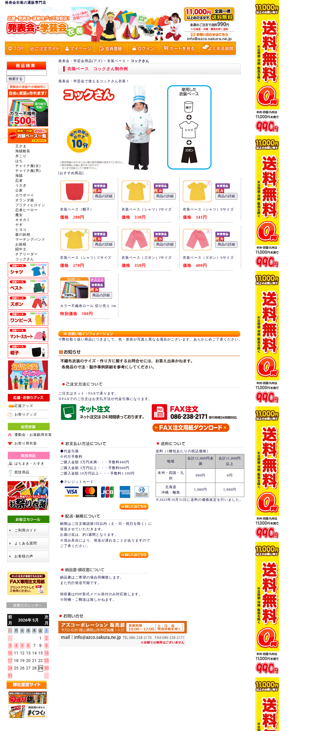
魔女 (19, 215)
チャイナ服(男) (28, 171)
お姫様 (21, 244)
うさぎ (21, 185)
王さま (21, 146)
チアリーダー (26, 254)
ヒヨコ (21, 230)
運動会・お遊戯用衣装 (33, 435)
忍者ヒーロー (26, 210)
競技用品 (21, 472)
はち (19, 161)
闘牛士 (21, 249)
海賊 (19, 176)
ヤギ (19, 225)
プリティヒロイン (30, 205)
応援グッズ (23, 406)
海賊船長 (22, 151)
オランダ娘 (24, 200)
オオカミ (22, 220)
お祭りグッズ (25, 414)
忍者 (19, 180)
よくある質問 (25, 543)
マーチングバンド (30, 239)
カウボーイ (24, 195)
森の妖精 (22, 234)
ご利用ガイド (25, 530)
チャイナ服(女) (28, 166)
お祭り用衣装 (25, 443)
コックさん (24, 259)
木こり (21, 156)
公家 (19, 190)
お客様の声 (23, 556)
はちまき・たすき (29, 464)
